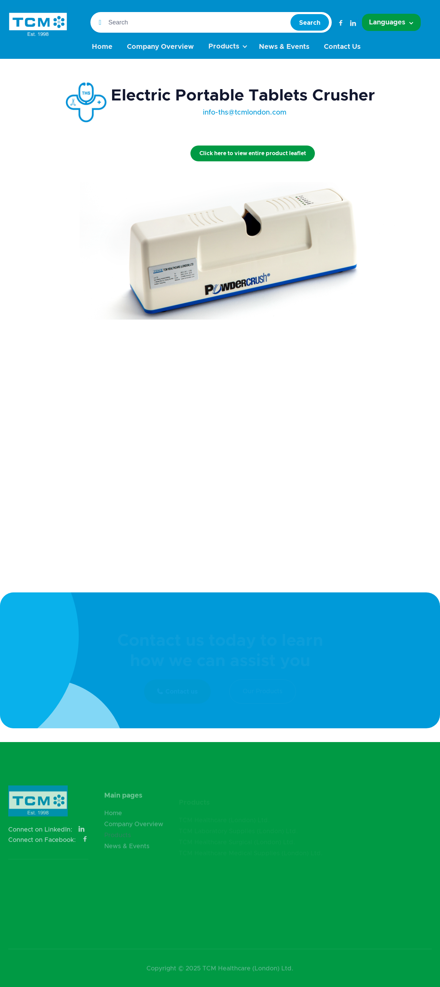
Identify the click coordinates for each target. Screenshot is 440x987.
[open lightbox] (86, 164)
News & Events (284, 46)
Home (102, 46)
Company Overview (160, 46)
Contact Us (342, 46)
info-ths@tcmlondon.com (244, 112)
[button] (391, 22)
